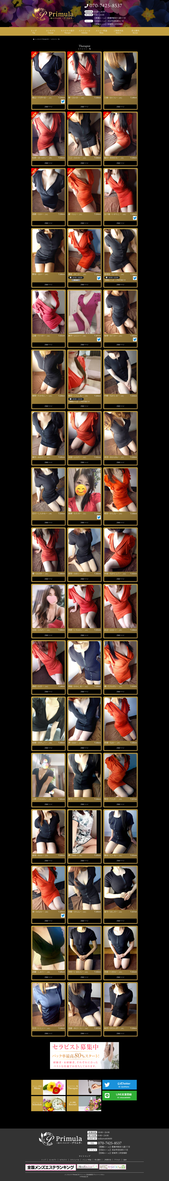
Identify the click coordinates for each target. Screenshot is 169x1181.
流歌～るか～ (40, 214)
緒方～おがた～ (41, 457)
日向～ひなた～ (41, 629)
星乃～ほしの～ (113, 911)
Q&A (125, 1160)
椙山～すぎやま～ (42, 97)
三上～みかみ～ (77, 157)
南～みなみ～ (40, 911)
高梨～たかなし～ (42, 395)
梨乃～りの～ (76, 798)
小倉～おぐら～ (113, 97)
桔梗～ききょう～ (42, 742)
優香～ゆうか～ (77, 274)
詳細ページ (48, 107)
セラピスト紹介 (67, 31)
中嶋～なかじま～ (114, 395)
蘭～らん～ (75, 214)
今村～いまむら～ (78, 971)
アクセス (117, 1160)
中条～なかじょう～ (115, 573)
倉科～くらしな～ (78, 395)
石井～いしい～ (41, 1028)
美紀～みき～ (40, 686)
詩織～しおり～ (41, 971)
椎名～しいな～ (113, 855)
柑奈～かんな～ (113, 513)
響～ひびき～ (40, 573)
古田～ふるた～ (77, 457)
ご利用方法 (118, 31)
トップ (34, 31)
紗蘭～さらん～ (77, 911)
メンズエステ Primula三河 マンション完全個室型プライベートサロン (84, 1174)
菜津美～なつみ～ (114, 274)
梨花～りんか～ (113, 798)
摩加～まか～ (40, 274)
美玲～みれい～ (77, 573)
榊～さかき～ (76, 97)
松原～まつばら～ (42, 157)
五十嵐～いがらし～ (115, 214)
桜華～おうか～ (113, 335)
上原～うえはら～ (42, 798)
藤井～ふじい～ (77, 335)
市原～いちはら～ (78, 629)
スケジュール (84, 31)
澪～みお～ (75, 742)
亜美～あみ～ (40, 855)
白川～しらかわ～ (42, 513)
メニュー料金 (101, 31)
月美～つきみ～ (113, 971)
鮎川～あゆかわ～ (114, 157)
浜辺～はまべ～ (113, 629)
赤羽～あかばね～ (114, 457)
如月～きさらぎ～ (114, 1028)
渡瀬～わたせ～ (77, 513)
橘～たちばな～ (113, 686)
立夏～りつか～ (41, 335)
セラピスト (63, 1160)
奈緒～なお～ (112, 742)
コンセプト (51, 31)
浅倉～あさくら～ (78, 1028)
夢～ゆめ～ (75, 855)
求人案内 (135, 31)
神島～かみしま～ (78, 686)
